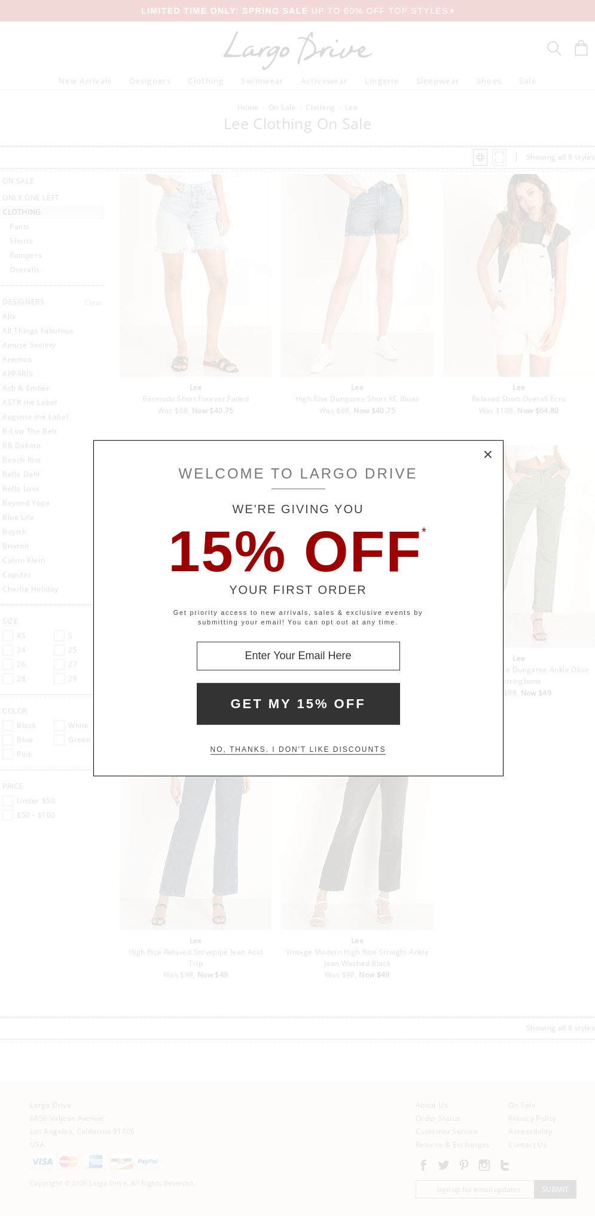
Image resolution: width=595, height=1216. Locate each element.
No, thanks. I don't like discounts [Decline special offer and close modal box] (298, 749)
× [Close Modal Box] (488, 454)
